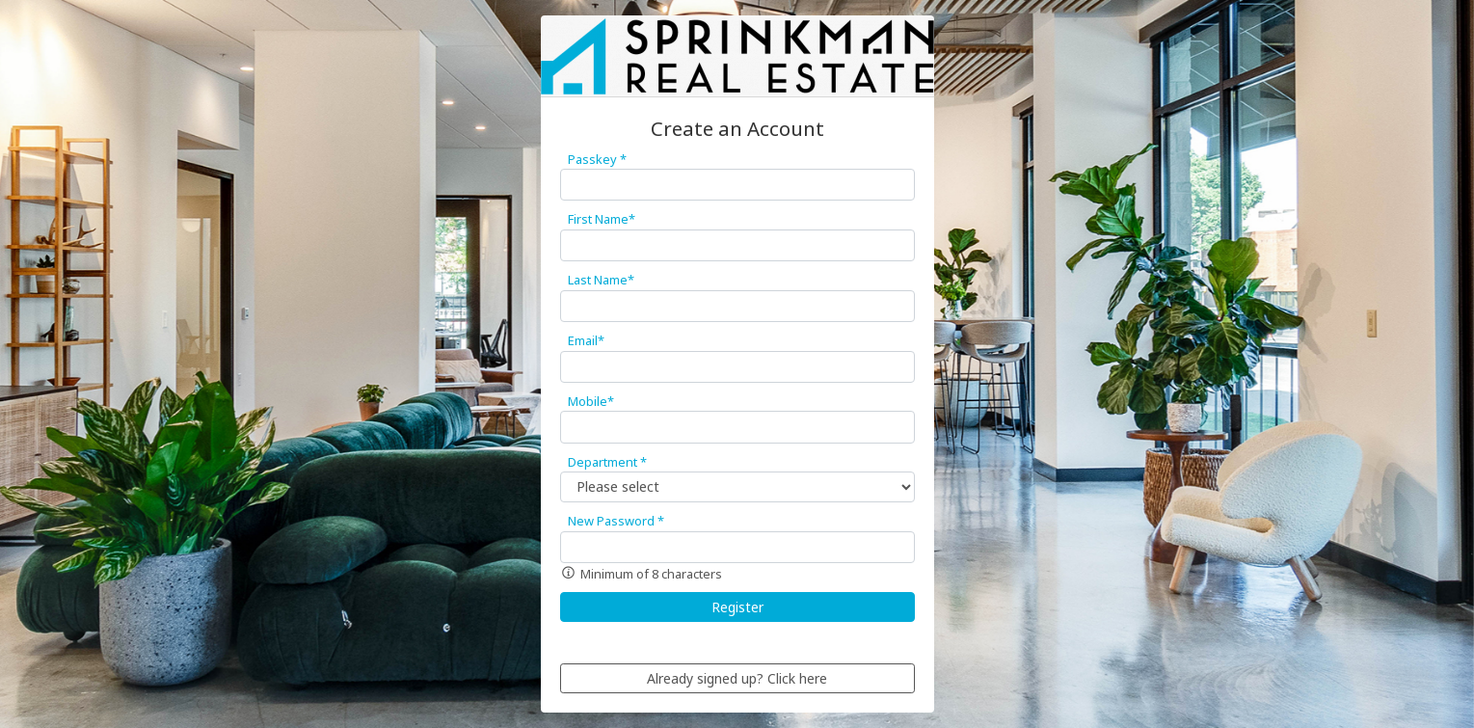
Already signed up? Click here (737, 678)
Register (737, 607)
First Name (601, 219)
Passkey (597, 159)
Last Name (601, 279)
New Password (616, 520)
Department (607, 462)
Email (586, 340)
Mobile (591, 401)
